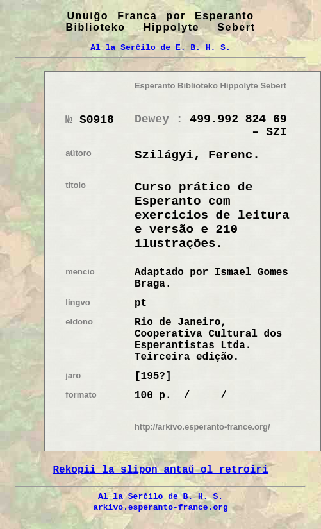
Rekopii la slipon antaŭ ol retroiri (160, 470)
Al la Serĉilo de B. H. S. (160, 496)
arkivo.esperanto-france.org (160, 507)
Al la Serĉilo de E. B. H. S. (160, 47)
